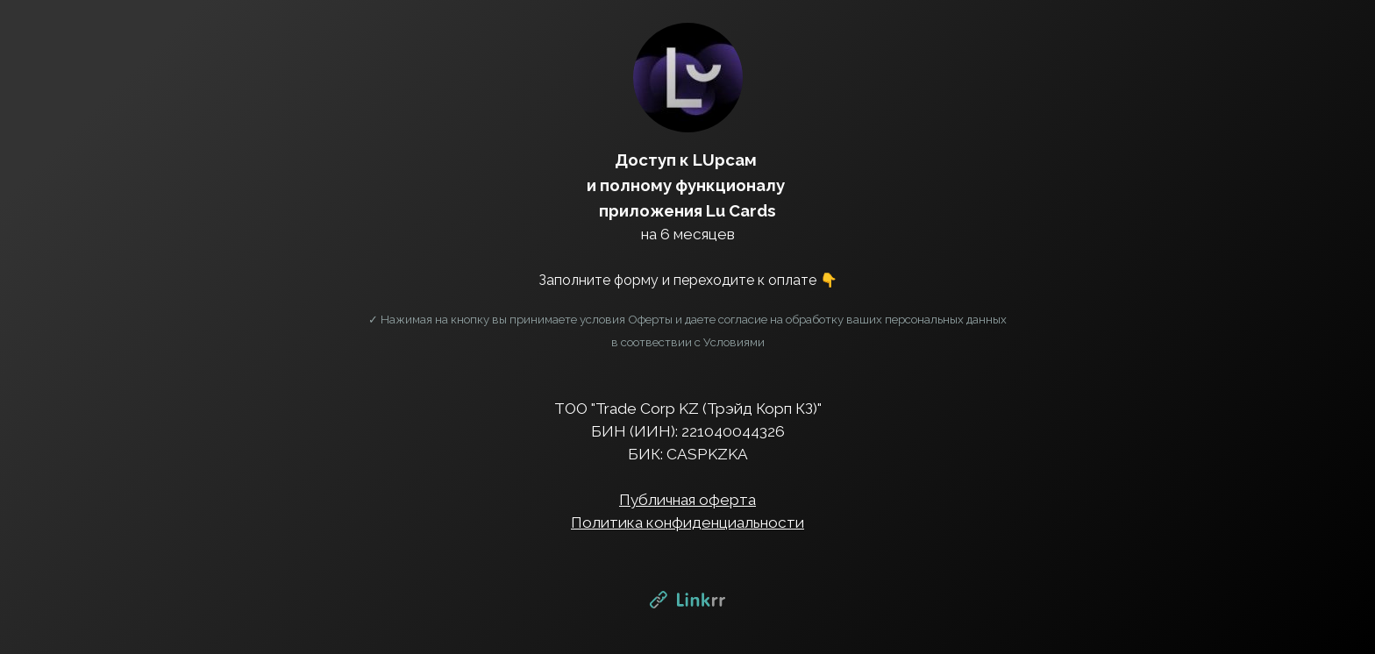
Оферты (650, 319)
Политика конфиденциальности (687, 522)
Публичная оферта (687, 499)
